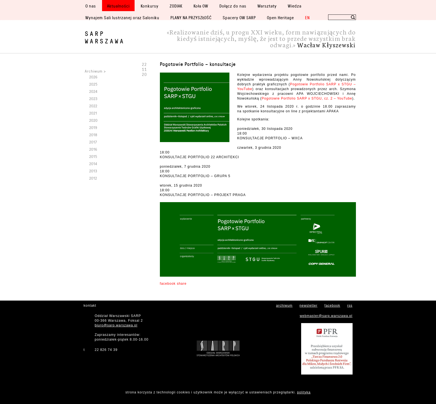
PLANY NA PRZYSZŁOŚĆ (191, 17)
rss (350, 306)
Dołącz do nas (232, 6)
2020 (93, 120)
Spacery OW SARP (239, 17)
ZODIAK (176, 6)
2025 (93, 84)
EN (307, 17)
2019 (93, 127)
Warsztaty (267, 6)
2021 (93, 113)
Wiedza (294, 6)
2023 (93, 98)
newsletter (308, 306)
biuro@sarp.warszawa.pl (116, 325)
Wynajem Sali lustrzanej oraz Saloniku (122, 17)
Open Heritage (280, 17)
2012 (93, 178)
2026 (93, 77)
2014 (93, 163)
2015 (93, 156)
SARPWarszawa (105, 37)
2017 (93, 142)
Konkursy (149, 6)
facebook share (173, 284)
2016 (93, 149)
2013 (93, 171)
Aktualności (118, 6)
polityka (304, 392)
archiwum (284, 306)
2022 (93, 105)
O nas (90, 6)
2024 (93, 91)
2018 (93, 134)
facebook (332, 306)
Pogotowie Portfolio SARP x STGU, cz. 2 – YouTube (307, 98)
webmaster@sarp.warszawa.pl (326, 316)
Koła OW (201, 6)
